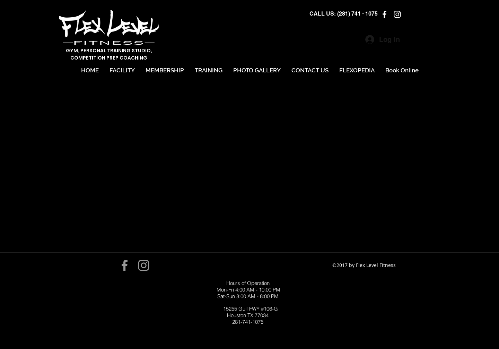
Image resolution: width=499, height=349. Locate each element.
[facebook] (384, 14)
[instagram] (397, 14)
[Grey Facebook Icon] (124, 265)
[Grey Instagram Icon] (143, 265)
